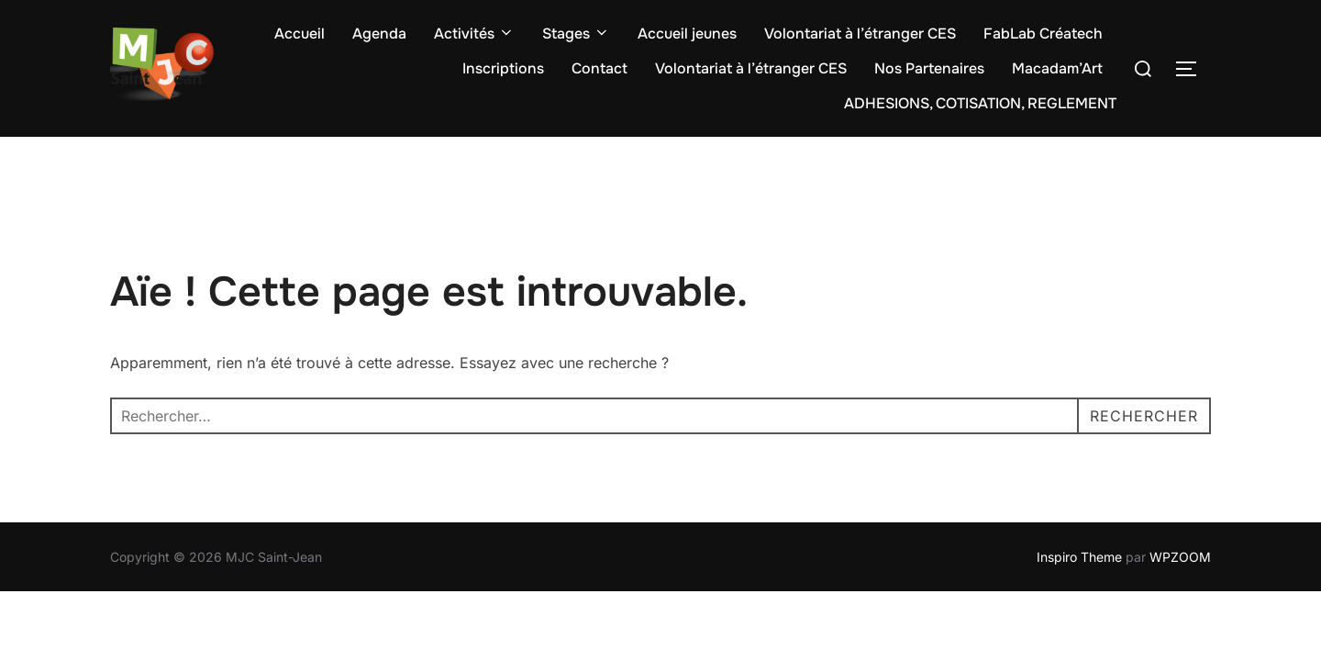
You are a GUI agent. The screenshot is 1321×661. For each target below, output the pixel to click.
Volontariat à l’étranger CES (860, 33)
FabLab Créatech (1043, 33)
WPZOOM (1180, 557)
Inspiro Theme (1079, 557)
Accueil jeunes (687, 33)
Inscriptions (503, 68)
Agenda (379, 33)
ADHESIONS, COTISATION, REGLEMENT (980, 103)
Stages (576, 33)
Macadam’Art (1057, 68)
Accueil (299, 33)
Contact (599, 68)
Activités (474, 33)
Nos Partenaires (929, 68)
